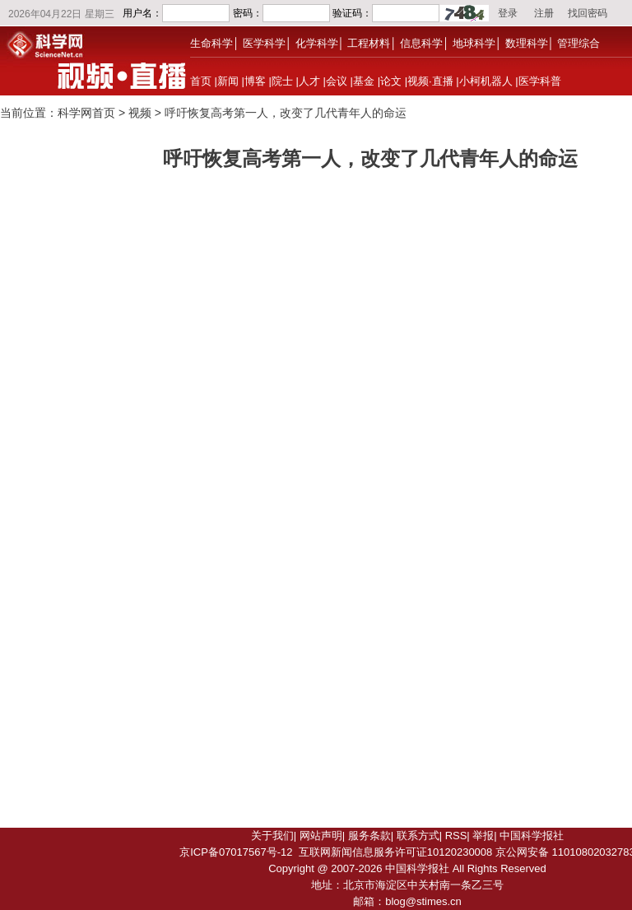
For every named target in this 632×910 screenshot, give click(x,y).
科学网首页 (86, 112)
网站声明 (321, 835)
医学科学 (264, 43)
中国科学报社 (532, 835)
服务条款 (369, 835)
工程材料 (368, 43)
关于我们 (272, 835)
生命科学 (211, 43)
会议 (336, 81)
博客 (255, 81)
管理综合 (578, 43)
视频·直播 (430, 81)
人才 (309, 81)
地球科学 (474, 43)
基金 (363, 81)
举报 (483, 835)
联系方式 (418, 835)
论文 (391, 81)
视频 (139, 112)
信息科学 (421, 43)
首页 (200, 81)
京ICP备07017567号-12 (235, 852)
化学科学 (316, 43)
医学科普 (539, 81)
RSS (456, 835)
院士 (282, 81)
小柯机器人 (486, 81)
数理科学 (526, 43)
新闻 (228, 81)
